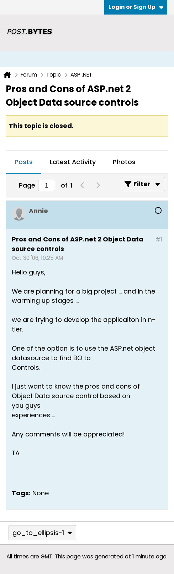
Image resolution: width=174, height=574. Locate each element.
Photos (124, 161)
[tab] (23, 162)
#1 (158, 239)
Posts (24, 161)
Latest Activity (73, 161)
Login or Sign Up (136, 7)
